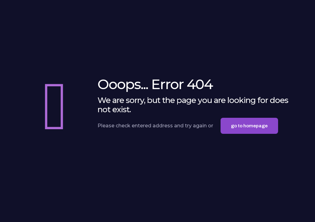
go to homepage (249, 125)
